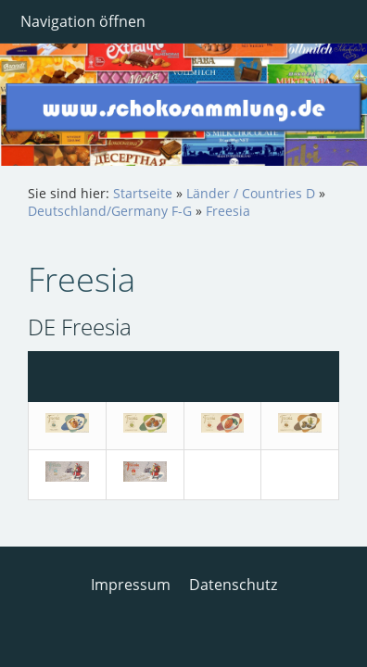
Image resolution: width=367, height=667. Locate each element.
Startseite (142, 193)
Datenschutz (233, 584)
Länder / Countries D (250, 193)
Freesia (228, 211)
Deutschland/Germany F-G (110, 211)
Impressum (131, 584)
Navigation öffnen (83, 21)
